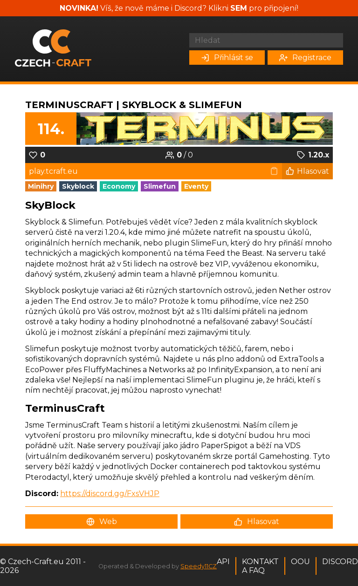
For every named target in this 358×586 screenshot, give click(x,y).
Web (101, 521)
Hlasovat (307, 171)
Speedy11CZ (198, 566)
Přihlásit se (227, 57)
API (223, 561)
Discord (340, 561)
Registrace (305, 57)
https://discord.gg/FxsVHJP (109, 493)
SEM (238, 8)
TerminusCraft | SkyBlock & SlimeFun (133, 104)
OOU (300, 561)
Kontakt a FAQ (260, 566)
